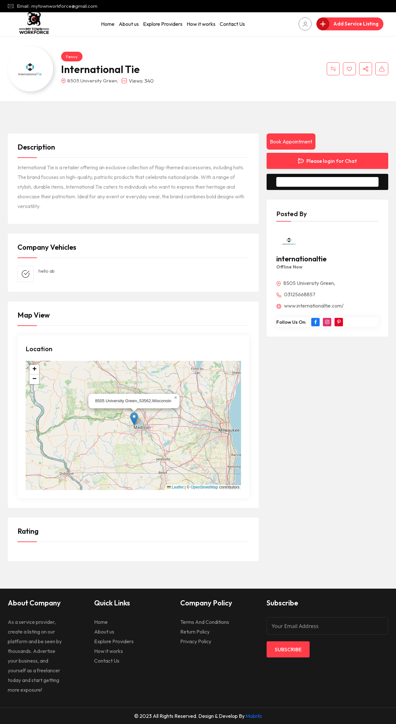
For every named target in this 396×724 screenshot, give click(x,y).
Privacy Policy (195, 641)
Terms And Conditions (204, 622)
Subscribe (288, 649)
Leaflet (175, 487)
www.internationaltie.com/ (310, 305)
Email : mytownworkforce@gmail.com (57, 6)
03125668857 (295, 294)
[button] (134, 418)
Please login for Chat (327, 161)
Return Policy (195, 631)
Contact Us (232, 24)
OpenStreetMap (204, 487)
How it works (201, 24)
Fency (72, 56)
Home (108, 24)
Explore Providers (162, 24)
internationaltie (301, 258)
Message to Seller (332, 182)
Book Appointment (291, 141)
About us (129, 24)
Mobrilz (254, 716)
